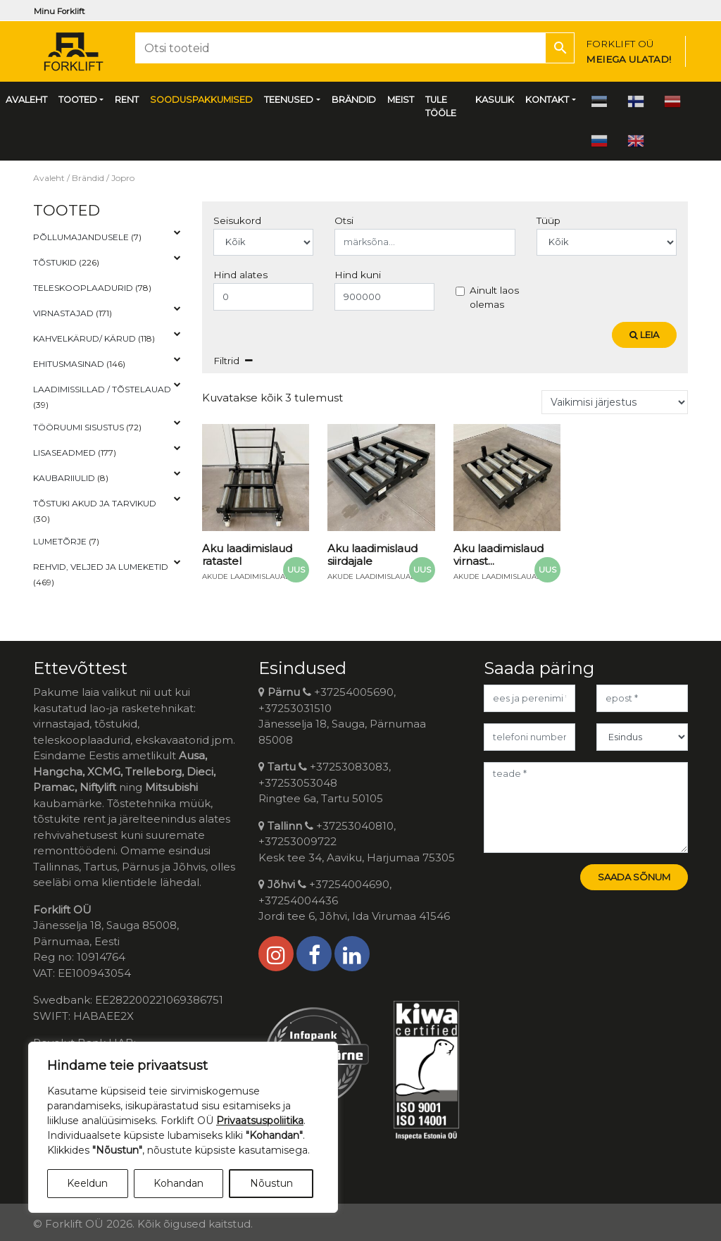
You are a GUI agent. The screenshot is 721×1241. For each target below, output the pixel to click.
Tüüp (548, 220)
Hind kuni (357, 274)
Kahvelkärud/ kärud (84, 338)
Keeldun (87, 1183)
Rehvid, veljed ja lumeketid (100, 566)
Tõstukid (55, 262)
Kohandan (178, 1183)
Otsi (343, 220)
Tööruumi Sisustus (78, 427)
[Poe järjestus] (614, 402)
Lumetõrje (60, 541)
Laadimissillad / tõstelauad (102, 389)
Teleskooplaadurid (83, 287)
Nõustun (271, 1183)
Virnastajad (63, 313)
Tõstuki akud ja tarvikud (94, 503)
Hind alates (240, 274)
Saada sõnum (634, 877)
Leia (644, 334)
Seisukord (237, 220)
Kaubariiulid (64, 478)
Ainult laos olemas (494, 297)
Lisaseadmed (64, 452)
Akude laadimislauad (246, 576)
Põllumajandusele (81, 237)
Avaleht (49, 178)
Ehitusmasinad (68, 363)
